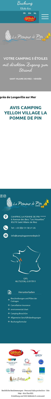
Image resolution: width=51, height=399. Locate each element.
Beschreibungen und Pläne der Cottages (24, 299)
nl (35, 13)
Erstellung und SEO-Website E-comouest (28, 396)
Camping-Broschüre (19, 313)
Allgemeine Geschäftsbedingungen (26, 317)
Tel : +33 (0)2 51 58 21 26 (23, 227)
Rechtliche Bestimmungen (12, 390)
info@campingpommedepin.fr (25, 235)
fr (24, 13)
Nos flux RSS (28, 393)
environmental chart (19, 309)
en (29, 13)
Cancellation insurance (20, 305)
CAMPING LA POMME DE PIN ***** (28, 216)
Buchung (25, 5)
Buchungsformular (19, 321)
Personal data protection (34, 390)
